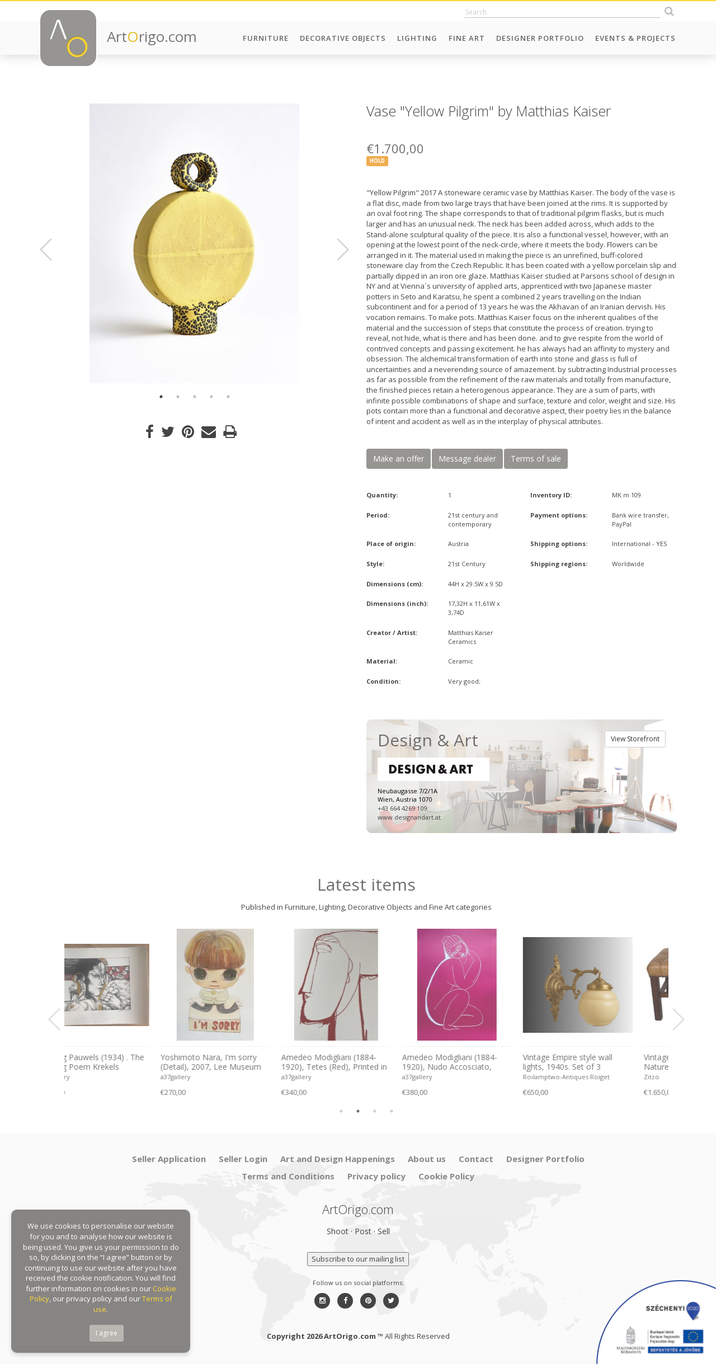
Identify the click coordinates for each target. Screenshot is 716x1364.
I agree (106, 1333)
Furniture (266, 38)
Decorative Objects (343, 38)
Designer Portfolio (540, 38)
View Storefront (635, 739)
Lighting (417, 38)
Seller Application (169, 1158)
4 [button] (211, 396)
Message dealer (467, 458)
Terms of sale (536, 458)
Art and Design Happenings (337, 1158)
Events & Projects (635, 38)
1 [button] (161, 396)
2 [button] (177, 396)
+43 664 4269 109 (402, 808)
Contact (476, 1158)
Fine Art (467, 38)
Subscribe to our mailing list (358, 1259)
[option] (194, 243)
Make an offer (398, 458)
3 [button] (194, 396)
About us (427, 1158)
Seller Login (243, 1158)
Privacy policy (376, 1176)
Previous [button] (52, 249)
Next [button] (336, 249)
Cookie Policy (446, 1176)
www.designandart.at (409, 817)
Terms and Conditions (288, 1176)
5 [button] (228, 396)
